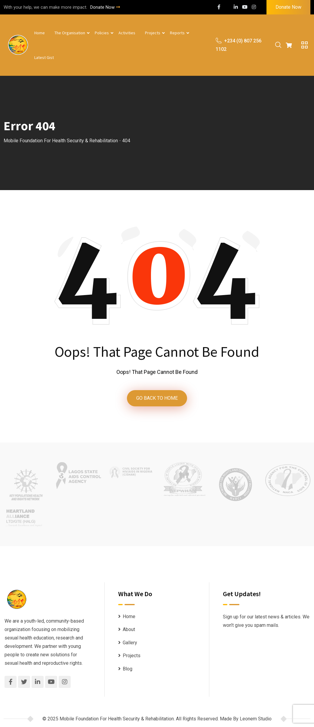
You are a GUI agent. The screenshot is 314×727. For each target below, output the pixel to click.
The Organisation (69, 32)
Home (39, 32)
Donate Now (105, 7)
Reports (177, 32)
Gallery (130, 644)
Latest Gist (44, 57)
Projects (152, 32)
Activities (127, 32)
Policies (102, 32)
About (129, 630)
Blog (127, 670)
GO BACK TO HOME (157, 399)
